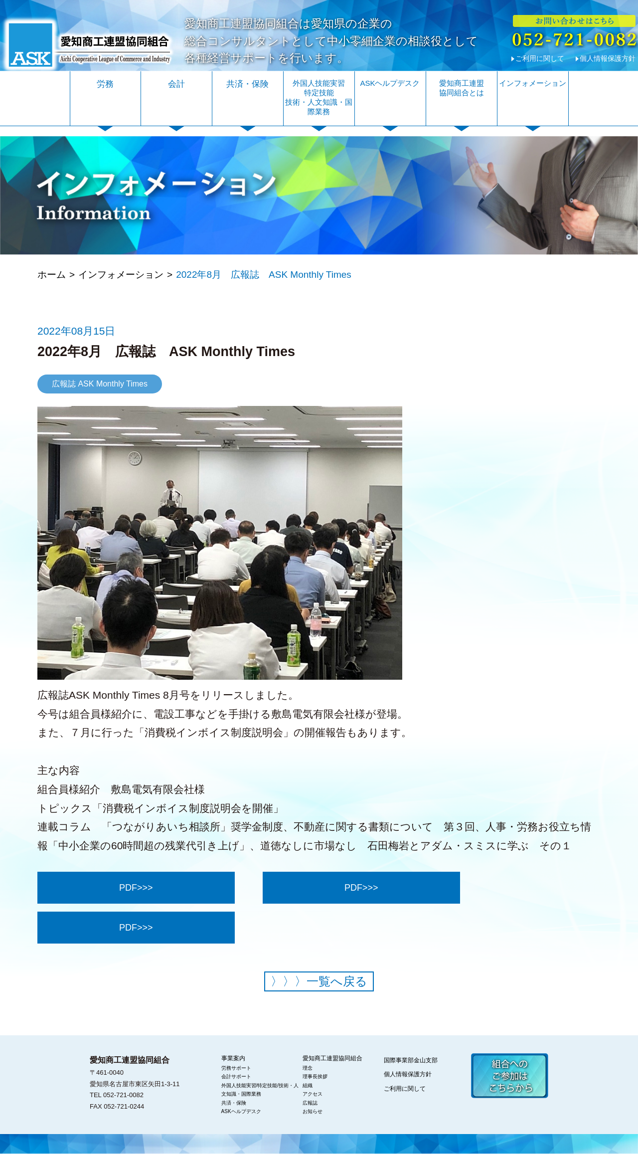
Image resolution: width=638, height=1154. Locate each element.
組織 (308, 1085)
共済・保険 (247, 84)
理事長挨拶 (315, 1076)
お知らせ (312, 1111)
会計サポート (236, 1076)
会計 (176, 84)
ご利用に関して (539, 58)
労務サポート (236, 1068)
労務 (105, 84)
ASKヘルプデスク (390, 83)
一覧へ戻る (319, 981)
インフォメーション (532, 83)
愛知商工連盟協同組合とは (461, 88)
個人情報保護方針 (608, 58)
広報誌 (310, 1103)
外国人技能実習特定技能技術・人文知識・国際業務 (318, 97)
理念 (308, 1068)
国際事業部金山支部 (411, 1060)
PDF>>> (136, 888)
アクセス (312, 1094)
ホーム (51, 274)
